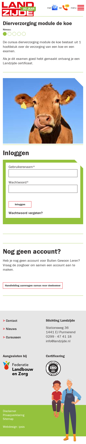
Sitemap (8, 419)
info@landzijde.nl (58, 341)
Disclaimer (9, 411)
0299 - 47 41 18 (59, 336)
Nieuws (11, 329)
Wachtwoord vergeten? (26, 213)
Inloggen (20, 204)
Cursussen (13, 337)
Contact (11, 320)
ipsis (22, 427)
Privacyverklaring (13, 415)
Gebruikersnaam (21, 167)
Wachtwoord (18, 182)
